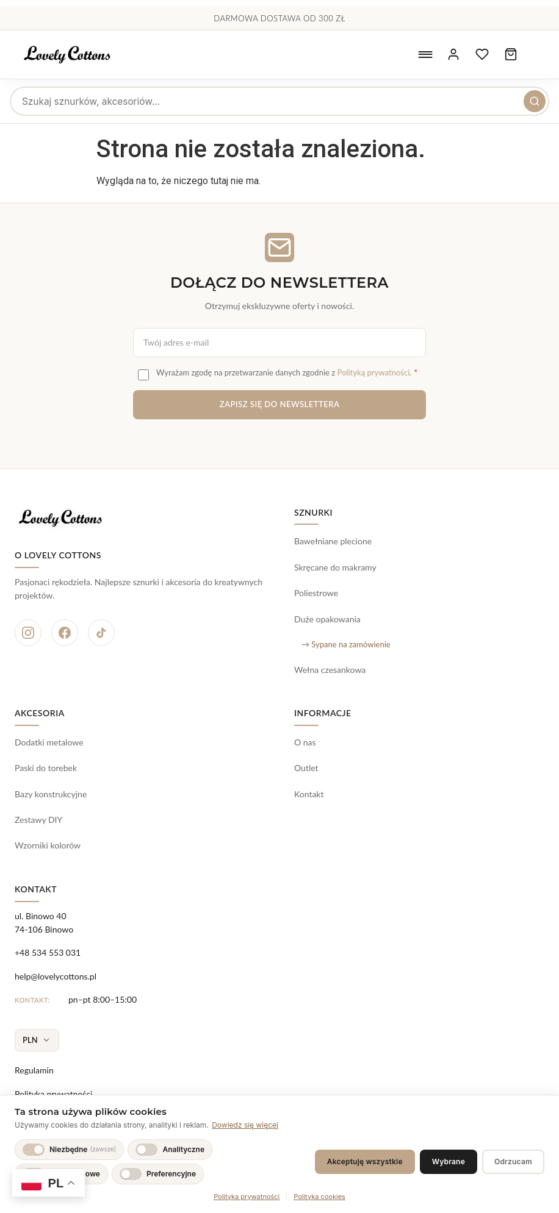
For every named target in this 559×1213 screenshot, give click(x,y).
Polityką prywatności (373, 372)
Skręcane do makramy (335, 567)
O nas (305, 742)
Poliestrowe (316, 593)
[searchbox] (279, 101)
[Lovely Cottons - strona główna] (73, 55)
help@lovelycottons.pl (55, 976)
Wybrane (448, 1161)
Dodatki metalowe (49, 742)
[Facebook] (64, 632)
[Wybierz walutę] (37, 1040)
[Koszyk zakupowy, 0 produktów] (509, 54)
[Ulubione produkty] (479, 54)
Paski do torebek (46, 768)
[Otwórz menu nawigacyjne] (418, 54)
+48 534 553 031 (48, 952)
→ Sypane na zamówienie (346, 644)
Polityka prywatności (53, 1094)
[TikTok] (101, 632)
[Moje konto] (448, 54)
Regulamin (34, 1070)
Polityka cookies (319, 1196)
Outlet (306, 768)
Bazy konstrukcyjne (51, 794)
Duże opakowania (327, 619)
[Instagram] (28, 632)
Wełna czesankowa (330, 669)
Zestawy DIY (38, 819)
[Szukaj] (535, 101)
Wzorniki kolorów (48, 845)
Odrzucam (513, 1161)
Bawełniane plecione (333, 541)
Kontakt (309, 794)
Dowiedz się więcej (245, 1124)
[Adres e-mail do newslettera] (279, 342)
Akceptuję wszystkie (365, 1161)
